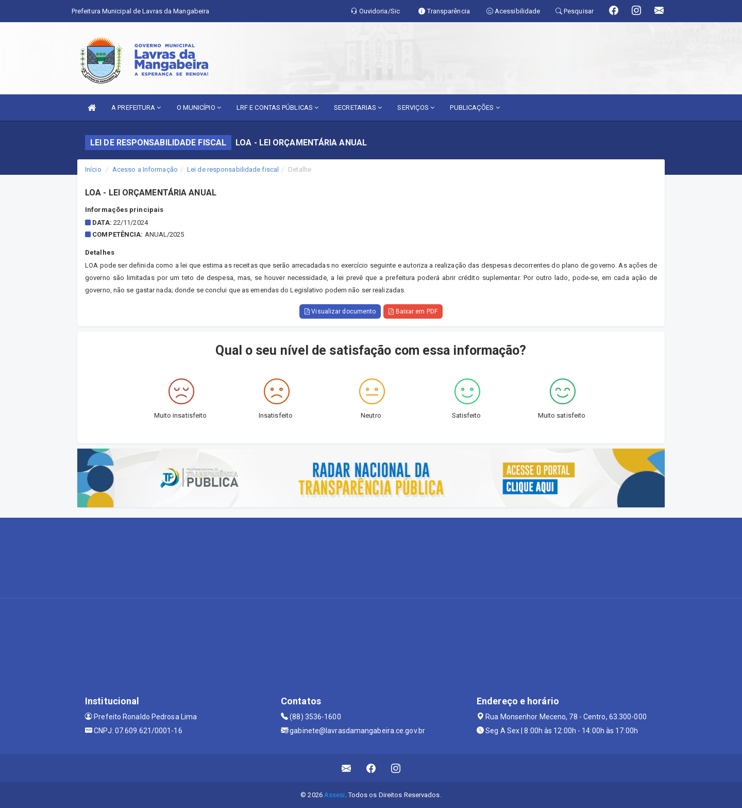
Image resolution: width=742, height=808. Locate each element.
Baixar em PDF (413, 311)
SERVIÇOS (415, 107)
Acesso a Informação (145, 169)
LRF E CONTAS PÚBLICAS (277, 107)
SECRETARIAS (358, 107)
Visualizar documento (340, 311)
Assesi (334, 795)
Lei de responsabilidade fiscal (233, 169)
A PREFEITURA (136, 107)
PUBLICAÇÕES (474, 107)
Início (93, 169)
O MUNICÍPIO (199, 107)
